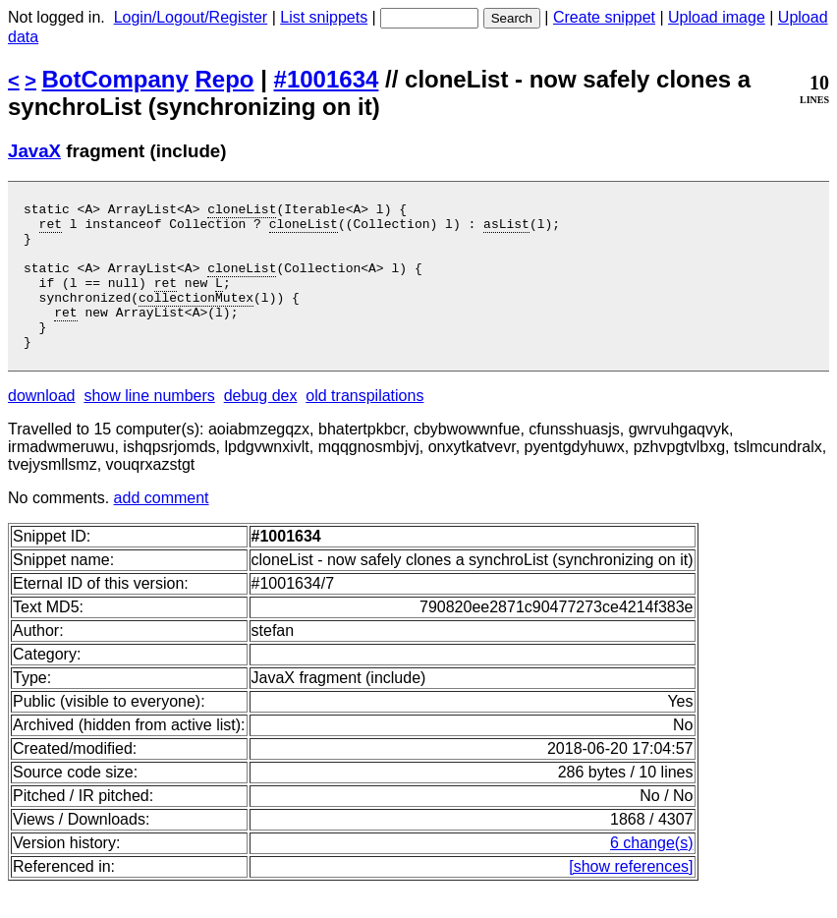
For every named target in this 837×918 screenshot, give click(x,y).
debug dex (261, 425)
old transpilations (364, 425)
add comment (161, 527)
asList (506, 229)
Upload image (716, 17)
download (42, 425)
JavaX (34, 151)
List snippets (323, 17)
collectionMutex (196, 317)
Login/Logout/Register (191, 17)
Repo (224, 79)
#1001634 (326, 79)
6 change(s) (652, 872)
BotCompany (115, 79)
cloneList (241, 211)
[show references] (631, 896)
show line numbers (149, 425)
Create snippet (604, 17)
